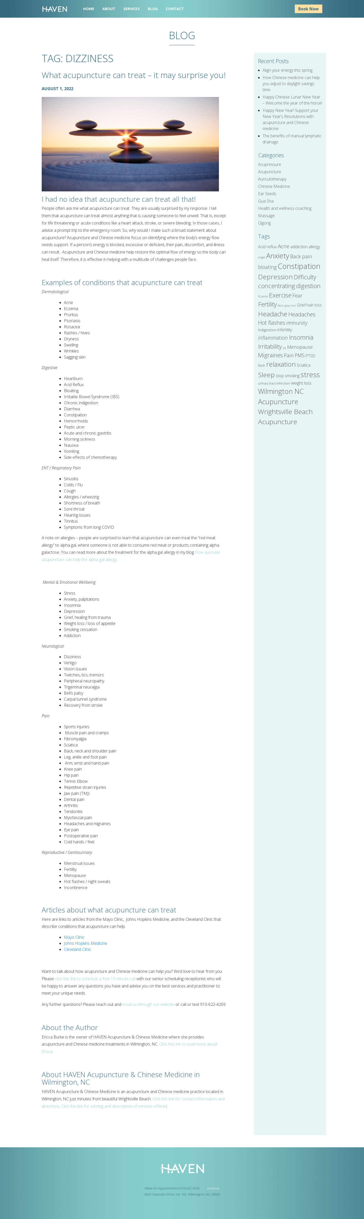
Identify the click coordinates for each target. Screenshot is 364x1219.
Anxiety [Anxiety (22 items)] (277, 255)
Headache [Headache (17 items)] (272, 314)
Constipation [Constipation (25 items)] (299, 266)
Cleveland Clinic (77, 949)
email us (213, 1188)
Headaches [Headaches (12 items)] (301, 314)
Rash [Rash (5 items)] (261, 365)
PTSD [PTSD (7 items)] (310, 356)
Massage (266, 215)
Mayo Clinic (74, 937)
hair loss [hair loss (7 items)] (314, 305)
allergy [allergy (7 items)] (314, 246)
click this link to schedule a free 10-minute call (95, 978)
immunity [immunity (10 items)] (296, 322)
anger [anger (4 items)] (261, 257)
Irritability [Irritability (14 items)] (270, 346)
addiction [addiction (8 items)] (299, 246)
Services (131, 8)
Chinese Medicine (274, 186)
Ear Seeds (267, 193)
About (108, 8)
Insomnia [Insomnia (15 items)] (301, 337)
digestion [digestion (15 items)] (308, 286)
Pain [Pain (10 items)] (289, 355)
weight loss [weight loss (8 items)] (301, 383)
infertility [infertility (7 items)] (284, 330)
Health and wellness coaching (284, 208)
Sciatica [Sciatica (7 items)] (303, 365)
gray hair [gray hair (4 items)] (290, 305)
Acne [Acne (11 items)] (283, 246)
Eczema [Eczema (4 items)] (263, 296)
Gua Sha (266, 201)
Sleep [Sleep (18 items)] (266, 374)
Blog (153, 8)
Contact (175, 8)
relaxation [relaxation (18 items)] (281, 364)
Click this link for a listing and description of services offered (114, 1106)
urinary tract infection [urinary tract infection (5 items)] (274, 383)
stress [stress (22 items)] (310, 374)
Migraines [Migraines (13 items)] (270, 355)
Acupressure (269, 164)
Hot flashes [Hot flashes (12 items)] (271, 322)
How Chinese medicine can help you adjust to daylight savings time (291, 83)
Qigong (264, 223)
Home (88, 8)
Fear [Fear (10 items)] (297, 295)
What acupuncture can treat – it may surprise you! (134, 74)
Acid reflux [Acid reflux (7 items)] (267, 246)
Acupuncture (269, 171)
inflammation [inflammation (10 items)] (273, 337)
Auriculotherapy (272, 179)
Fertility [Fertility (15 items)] (267, 304)
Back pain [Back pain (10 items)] (301, 256)
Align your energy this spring (287, 70)
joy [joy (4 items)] (284, 347)
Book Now (308, 9)
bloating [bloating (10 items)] (267, 267)
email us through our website (148, 1004)
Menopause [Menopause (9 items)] (300, 347)
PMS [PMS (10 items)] (300, 355)
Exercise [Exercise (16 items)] (280, 295)
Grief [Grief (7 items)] (301, 305)
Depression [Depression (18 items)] (275, 276)
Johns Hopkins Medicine (85, 943)
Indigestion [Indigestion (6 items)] (267, 329)
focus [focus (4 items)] (281, 305)
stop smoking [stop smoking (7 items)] (288, 375)
